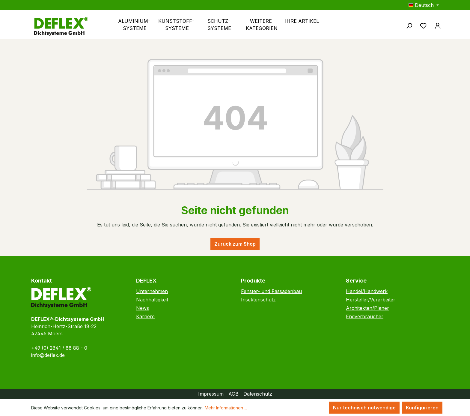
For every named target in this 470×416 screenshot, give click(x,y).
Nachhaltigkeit (152, 300)
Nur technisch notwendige (364, 408)
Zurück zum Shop (235, 244)
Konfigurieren (422, 408)
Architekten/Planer (367, 308)
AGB (233, 394)
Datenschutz (257, 394)
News (142, 308)
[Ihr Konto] (437, 25)
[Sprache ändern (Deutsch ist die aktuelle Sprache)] (424, 5)
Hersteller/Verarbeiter (370, 300)
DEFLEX (146, 280)
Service (356, 280)
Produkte (253, 280)
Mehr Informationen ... (226, 407)
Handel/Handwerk (367, 291)
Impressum (211, 394)
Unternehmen (152, 291)
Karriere (145, 316)
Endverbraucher (364, 316)
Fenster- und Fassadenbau (271, 291)
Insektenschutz (258, 300)
